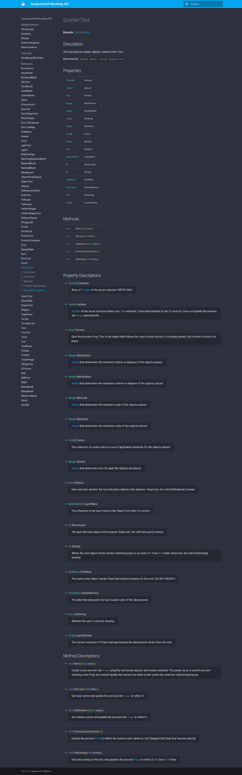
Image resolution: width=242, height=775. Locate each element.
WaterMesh (27, 391)
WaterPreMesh (29, 396)
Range (75, 362)
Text (23, 328)
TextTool (25, 332)
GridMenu (26, 131)
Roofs (24, 263)
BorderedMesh (29, 77)
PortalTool (26, 231)
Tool (23, 341)
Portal (24, 226)
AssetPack (27, 73)
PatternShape (28, 208)
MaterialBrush (28, 163)
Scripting (26, 33)
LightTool (26, 145)
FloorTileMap (28, 127)
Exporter (25, 109)
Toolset (25, 355)
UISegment (27, 364)
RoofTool (26, 258)
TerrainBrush (28, 323)
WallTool (25, 377)
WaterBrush (27, 386)
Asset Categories (30, 42)
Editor (24, 100)
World (24, 400)
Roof (23, 254)
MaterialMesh (28, 168)
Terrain (25, 319)
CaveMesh (26, 91)
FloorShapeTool (29, 113)
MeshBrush (27, 172)
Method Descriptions (34, 290)
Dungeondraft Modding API (36, 18)
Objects (25, 186)
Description (29, 272)
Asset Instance (29, 47)
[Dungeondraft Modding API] (23, 4)
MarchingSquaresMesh (33, 159)
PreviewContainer (30, 240)
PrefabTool (27, 236)
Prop (23, 245)
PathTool (26, 195)
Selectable (26, 300)
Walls (24, 382)
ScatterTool (27, 267)
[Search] (203, 4)
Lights (24, 150)
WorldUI (25, 405)
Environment (28, 104)
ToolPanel (26, 346)
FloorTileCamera (30, 122)
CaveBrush (27, 86)
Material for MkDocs (41, 771)
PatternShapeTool (31, 213)
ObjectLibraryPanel (31, 177)
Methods (28, 281)
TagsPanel (26, 314)
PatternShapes (29, 218)
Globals (25, 38)
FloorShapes (27, 118)
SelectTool (26, 296)
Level (24, 141)
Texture (86, 290)
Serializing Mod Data (32, 57)
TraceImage (27, 359)
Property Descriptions (34, 285)
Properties (28, 276)
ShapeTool (27, 305)
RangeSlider (27, 249)
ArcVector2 (27, 68)
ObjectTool (27, 181)
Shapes (25, 309)
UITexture (26, 368)
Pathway (26, 199)
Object (86, 32)
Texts (24, 337)
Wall (23, 373)
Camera (25, 82)
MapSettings (28, 154)
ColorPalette (27, 95)
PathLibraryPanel (30, 190)
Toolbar (25, 350)
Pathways (26, 204)
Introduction (27, 29)
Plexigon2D (27, 222)
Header (25, 136)
